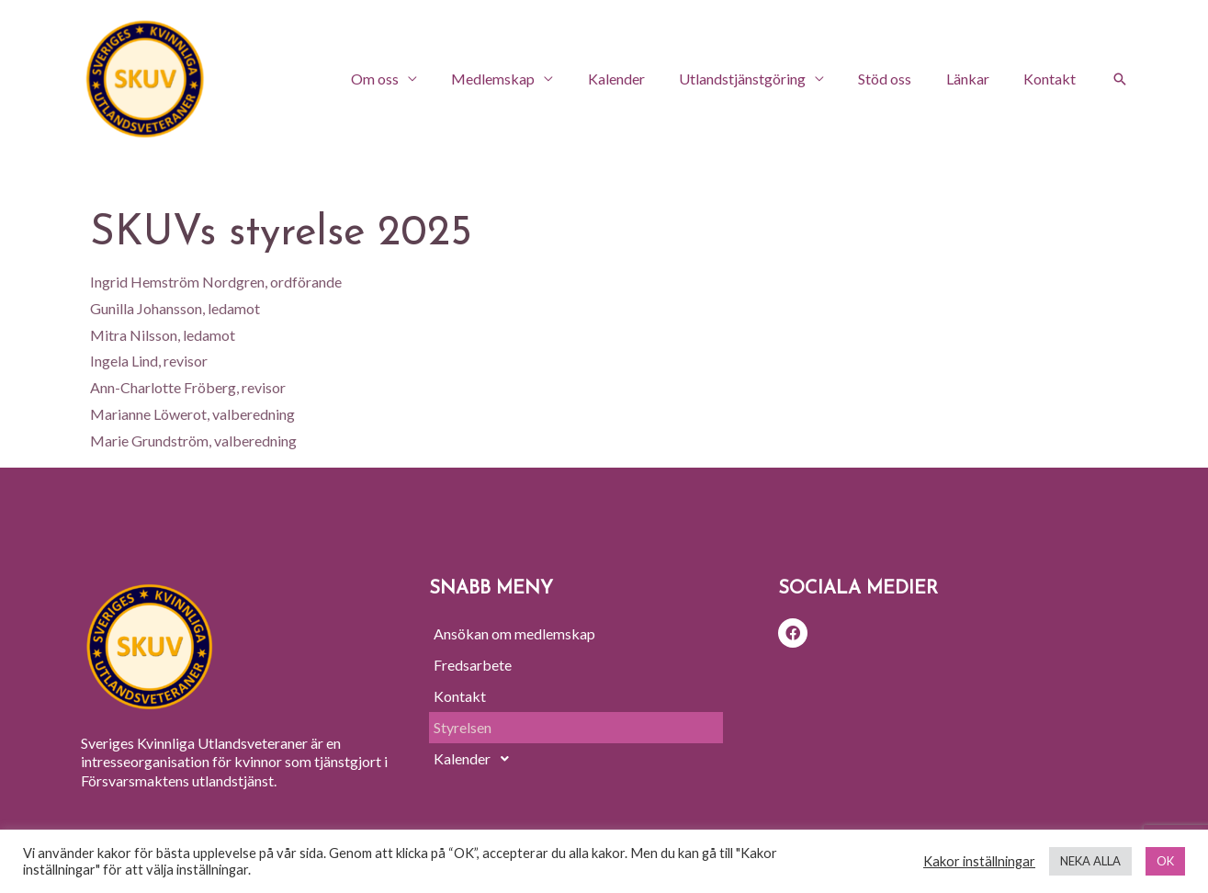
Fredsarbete (473, 664)
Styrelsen (462, 727)
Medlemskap (520, 78)
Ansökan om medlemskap (514, 633)
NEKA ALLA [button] (1090, 860)
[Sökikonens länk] (1120, 79)
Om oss (407, 78)
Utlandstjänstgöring (759, 78)
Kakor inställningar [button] (979, 861)
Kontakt (1052, 78)
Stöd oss (897, 78)
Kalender (638, 78)
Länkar (975, 78)
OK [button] (1165, 860)
